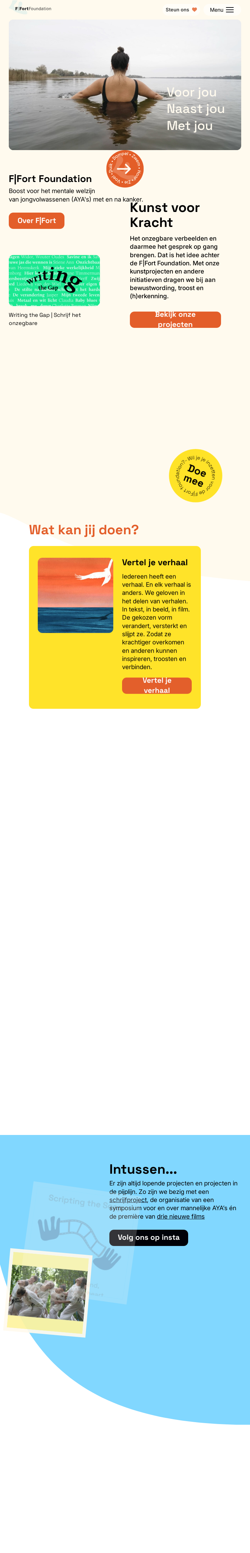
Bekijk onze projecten (175, 320)
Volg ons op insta (149, 1237)
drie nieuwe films (181, 1216)
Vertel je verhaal (157, 690)
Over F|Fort (37, 220)
